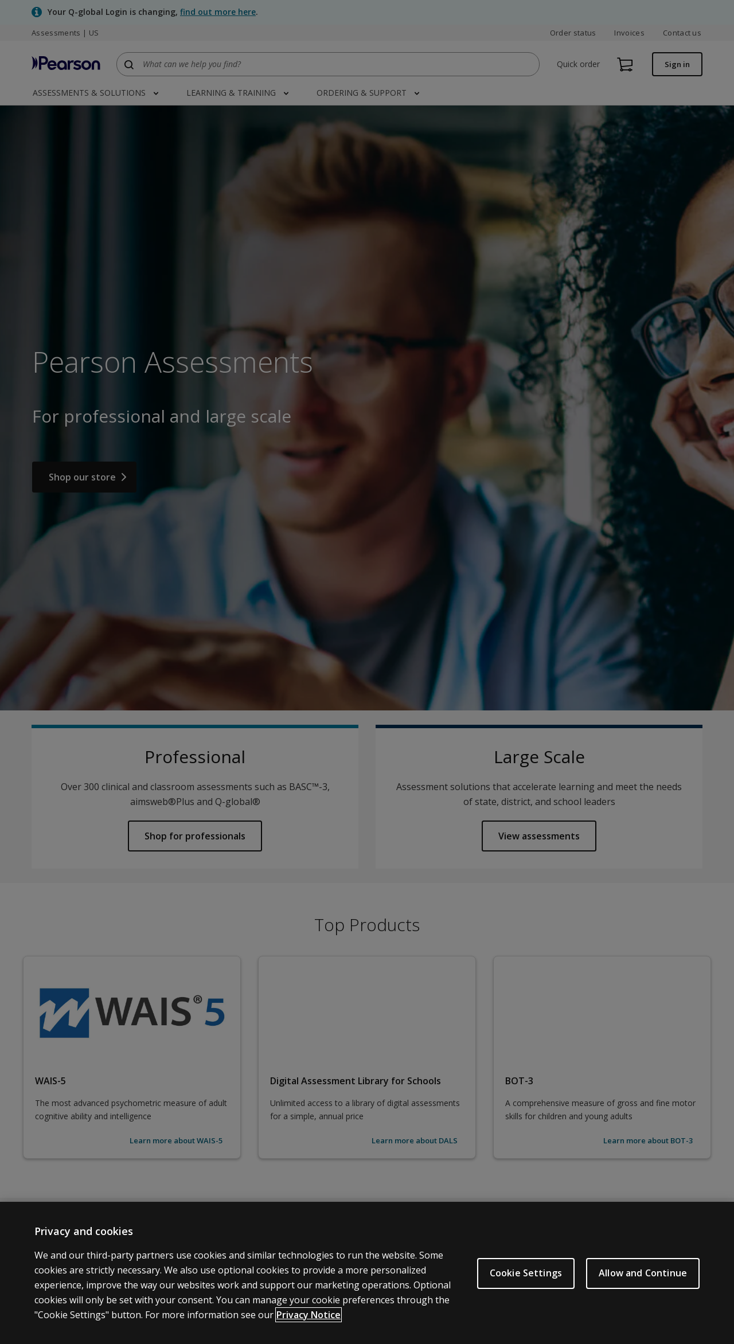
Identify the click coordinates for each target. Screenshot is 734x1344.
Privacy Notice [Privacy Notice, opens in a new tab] (308, 1322)
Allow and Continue (643, 1281)
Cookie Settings (526, 1281)
